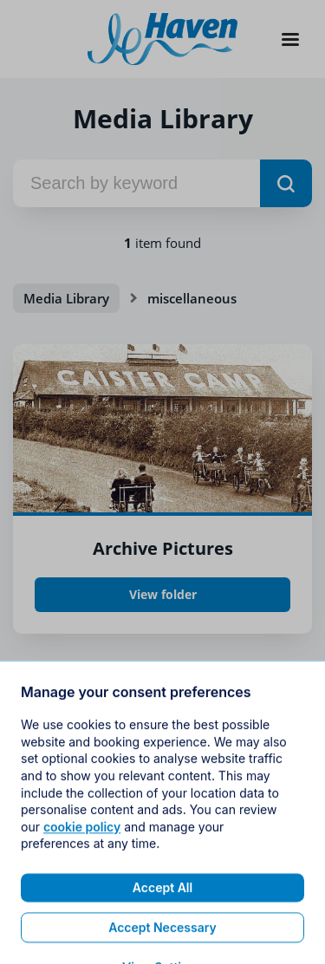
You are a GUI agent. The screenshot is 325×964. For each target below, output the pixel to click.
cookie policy (81, 859)
